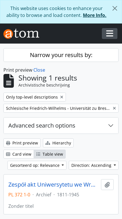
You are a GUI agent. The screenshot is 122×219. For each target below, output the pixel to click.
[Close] (115, 8)
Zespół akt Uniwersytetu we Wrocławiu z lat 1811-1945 (53, 184)
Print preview (22, 143)
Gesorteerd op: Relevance (35, 165)
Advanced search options (41, 125)
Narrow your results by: (61, 55)
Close (39, 70)
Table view (49, 154)
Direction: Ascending (92, 165)
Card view (18, 154)
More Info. (94, 15)
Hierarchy (58, 143)
